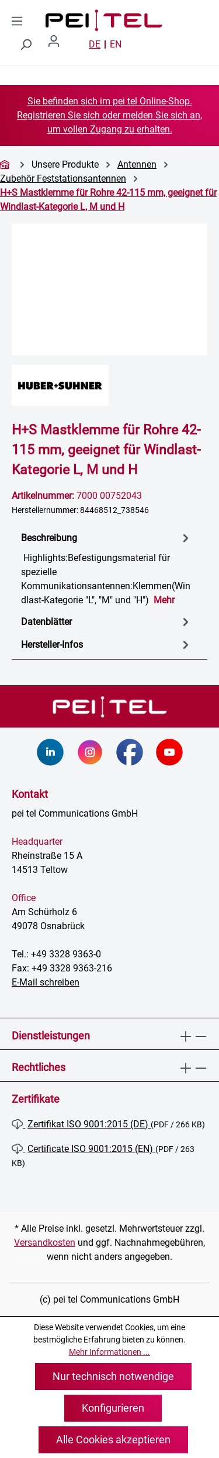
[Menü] (17, 21)
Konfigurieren (113, 1408)
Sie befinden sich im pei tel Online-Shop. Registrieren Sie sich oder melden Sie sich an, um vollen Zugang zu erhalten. (109, 115)
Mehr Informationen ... (109, 1352)
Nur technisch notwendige (113, 1376)
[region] (109, 289)
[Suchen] (26, 44)
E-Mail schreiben (45, 982)
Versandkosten (44, 1242)
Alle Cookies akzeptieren (113, 1439)
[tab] (106, 568)
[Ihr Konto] (58, 44)
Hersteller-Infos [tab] (106, 644)
